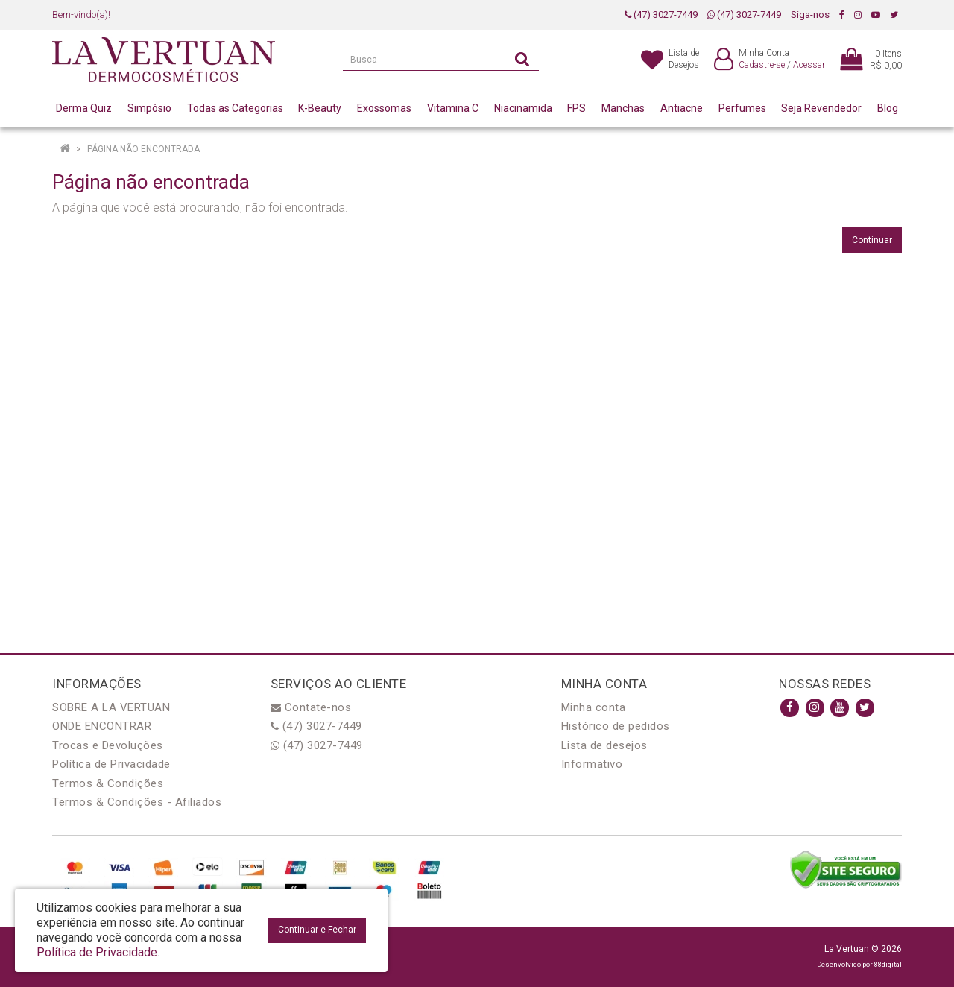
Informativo (592, 764)
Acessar (809, 65)
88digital (888, 964)
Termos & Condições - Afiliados (136, 802)
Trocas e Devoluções (107, 745)
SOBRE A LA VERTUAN (111, 707)
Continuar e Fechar (317, 929)
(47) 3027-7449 (661, 14)
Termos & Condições (107, 783)
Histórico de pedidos (615, 726)
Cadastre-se (762, 65)
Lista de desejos (604, 745)
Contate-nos (311, 707)
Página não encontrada (143, 149)
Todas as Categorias (235, 108)
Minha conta (593, 707)
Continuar (872, 240)
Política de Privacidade (111, 764)
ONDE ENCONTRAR (101, 726)
